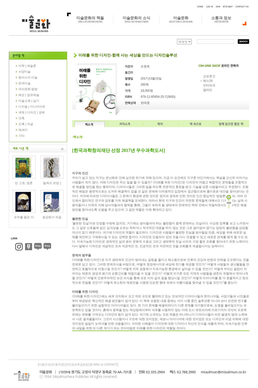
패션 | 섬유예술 (28, 95)
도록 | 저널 (25, 124)
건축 (21, 118)
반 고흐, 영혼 (24, 183)
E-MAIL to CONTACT (104, 364)
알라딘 (207, 90)
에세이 (23, 130)
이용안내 (44, 364)
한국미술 (24, 83)
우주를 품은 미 (24, 217)
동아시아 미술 (27, 77)
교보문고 (209, 76)
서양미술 (24, 71)
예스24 (207, 81)
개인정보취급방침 (77, 364)
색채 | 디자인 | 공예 (31, 112)
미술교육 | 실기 (28, 101)
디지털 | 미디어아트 (31, 106)
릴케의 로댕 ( (52, 183)
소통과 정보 (224, 19)
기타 (21, 136)
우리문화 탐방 (27, 89)
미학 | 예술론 (27, 66)
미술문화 (183, 19)
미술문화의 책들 (93, 19)
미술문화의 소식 (139, 19)
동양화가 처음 (51, 217)
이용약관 (57, 364)
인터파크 (209, 85)
